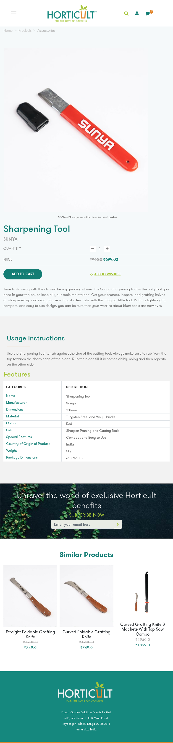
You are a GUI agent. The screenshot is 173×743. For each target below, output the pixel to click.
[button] (137, 13)
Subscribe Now (86, 515)
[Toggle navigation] (13, 13)
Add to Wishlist (105, 274)
